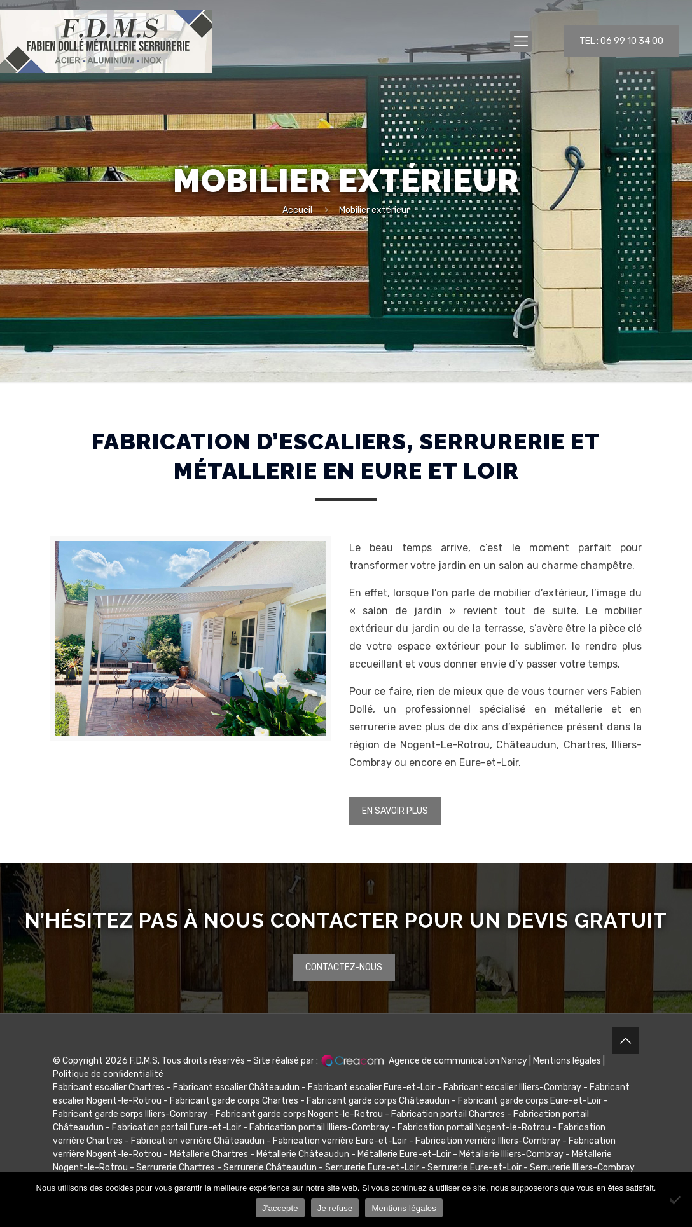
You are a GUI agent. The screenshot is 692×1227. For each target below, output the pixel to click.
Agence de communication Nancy (458, 1060)
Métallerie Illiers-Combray (511, 1154)
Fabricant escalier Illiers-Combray (512, 1087)
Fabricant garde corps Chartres (234, 1100)
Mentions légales (567, 1060)
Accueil (297, 210)
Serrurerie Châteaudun (270, 1167)
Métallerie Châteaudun (302, 1154)
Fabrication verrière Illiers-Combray (487, 1140)
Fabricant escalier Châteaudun (236, 1087)
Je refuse (335, 1208)
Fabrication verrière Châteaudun (198, 1140)
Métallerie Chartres (209, 1154)
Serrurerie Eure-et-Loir (372, 1167)
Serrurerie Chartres (175, 1167)
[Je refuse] (676, 1199)
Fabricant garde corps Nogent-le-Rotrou (299, 1114)
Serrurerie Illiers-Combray (582, 1167)
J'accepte (280, 1208)
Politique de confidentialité (108, 1074)
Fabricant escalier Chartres (109, 1087)
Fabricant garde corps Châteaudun (378, 1100)
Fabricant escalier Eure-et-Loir (371, 1087)
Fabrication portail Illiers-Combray (319, 1127)
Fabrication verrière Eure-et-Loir (340, 1140)
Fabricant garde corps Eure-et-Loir (530, 1100)
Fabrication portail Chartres (448, 1114)
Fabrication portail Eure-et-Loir (176, 1127)
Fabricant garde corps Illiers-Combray (130, 1114)
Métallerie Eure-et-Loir (404, 1154)
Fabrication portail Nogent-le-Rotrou (474, 1127)
